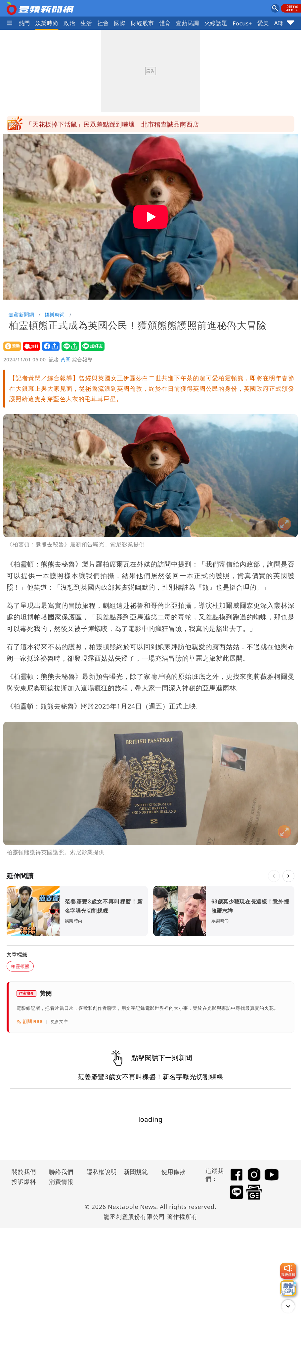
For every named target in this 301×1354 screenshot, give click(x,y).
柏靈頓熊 (20, 966)
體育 (165, 23)
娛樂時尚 (47, 23)
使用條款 (173, 1172)
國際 (120, 23)
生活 (86, 23)
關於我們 (24, 1172)
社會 (103, 23)
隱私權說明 (99, 1172)
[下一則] (288, 876)
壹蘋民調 (187, 23)
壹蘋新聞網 (21, 314)
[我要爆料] (288, 1271)
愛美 (263, 23)
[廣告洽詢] (288, 1288)
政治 (69, 23)
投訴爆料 (24, 1182)
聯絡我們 (61, 1172)
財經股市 (142, 23)
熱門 (24, 23)
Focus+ (242, 23)
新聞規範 (136, 1172)
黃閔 (66, 359)
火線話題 (216, 23)
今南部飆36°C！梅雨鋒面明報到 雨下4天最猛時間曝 (102, 124)
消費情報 (61, 1182)
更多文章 (59, 1021)
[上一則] (274, 876)
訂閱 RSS (30, 1021)
